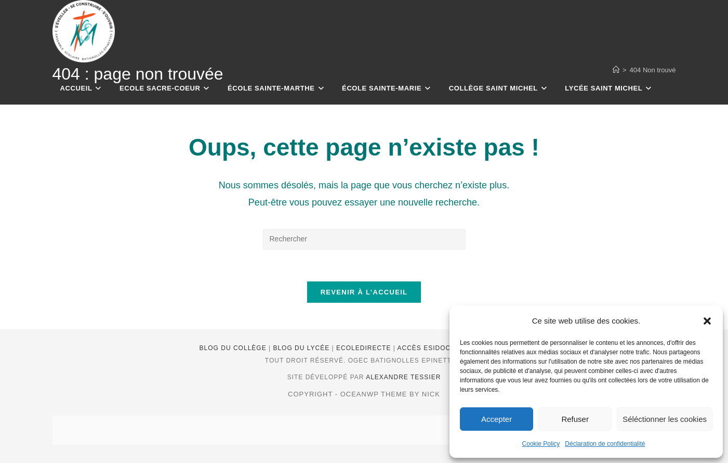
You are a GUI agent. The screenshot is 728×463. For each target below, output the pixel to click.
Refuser (575, 419)
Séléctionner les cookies (665, 419)
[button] (707, 321)
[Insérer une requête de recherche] (364, 239)
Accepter (496, 419)
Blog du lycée (302, 348)
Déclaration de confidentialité (605, 443)
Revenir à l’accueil (364, 292)
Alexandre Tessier (403, 377)
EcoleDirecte (364, 348)
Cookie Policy (541, 443)
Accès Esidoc (425, 348)
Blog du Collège (234, 348)
